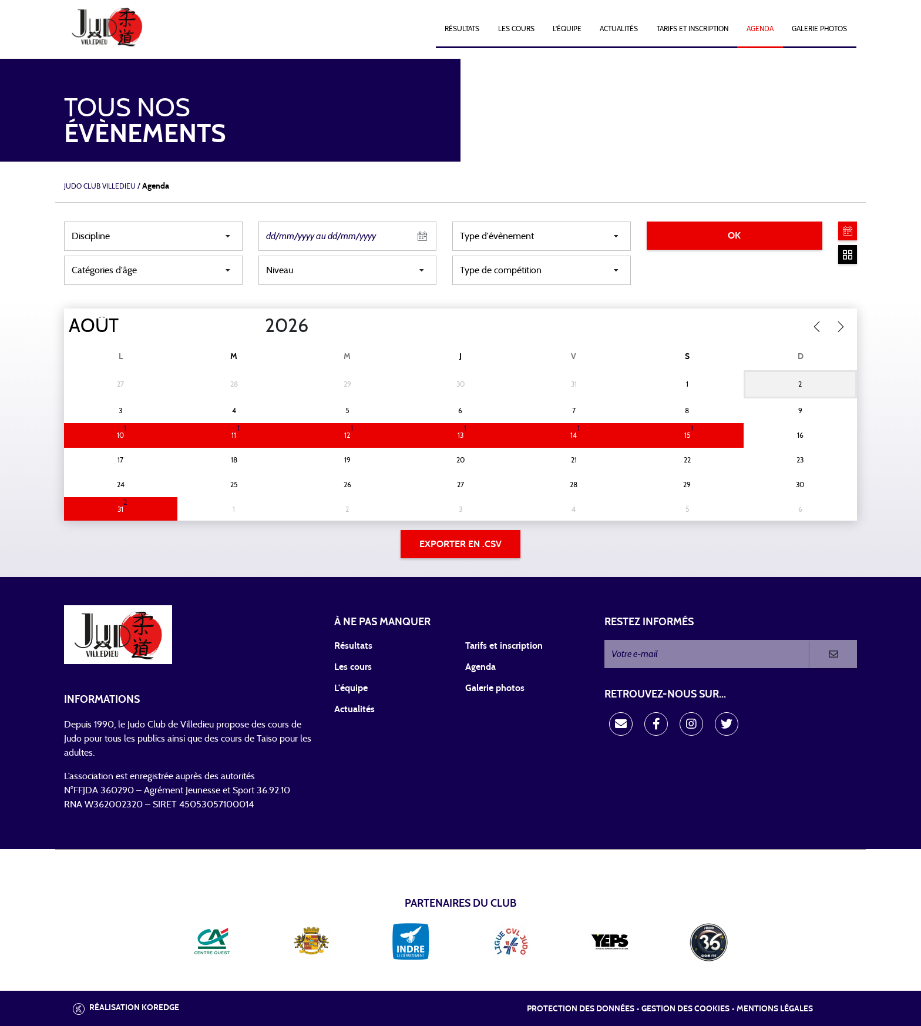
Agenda (760, 28)
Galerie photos (819, 28)
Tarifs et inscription (504, 646)
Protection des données (580, 1009)
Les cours (516, 28)
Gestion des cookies (685, 1009)
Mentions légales (775, 1009)
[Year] (255, 326)
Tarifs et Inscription (692, 28)
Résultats (462, 28)
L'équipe (567, 28)
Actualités (619, 28)
